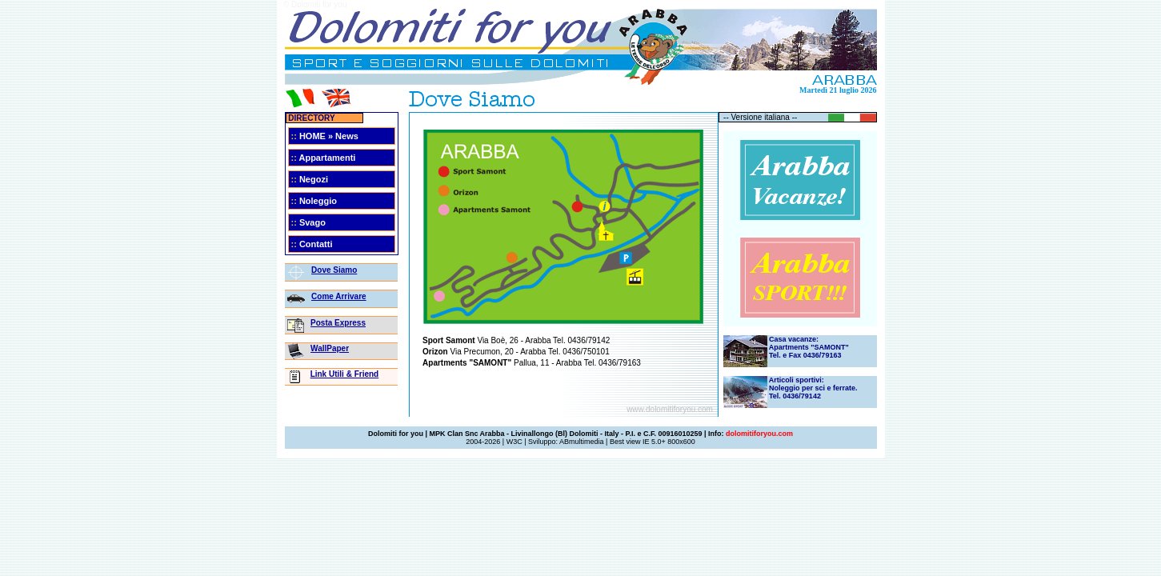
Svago (312, 222)
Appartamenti (326, 157)
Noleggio (318, 201)
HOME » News (328, 136)
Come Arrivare (338, 296)
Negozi (313, 179)
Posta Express (338, 322)
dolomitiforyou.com (759, 434)
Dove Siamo (334, 270)
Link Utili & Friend (344, 374)
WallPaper (329, 348)
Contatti (316, 244)
